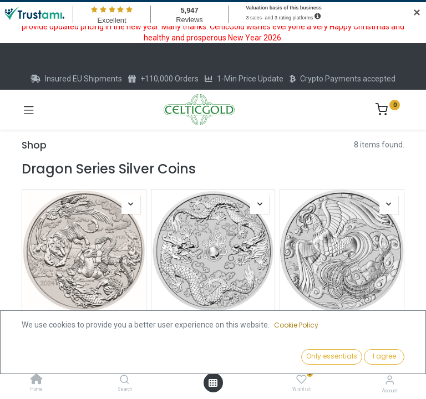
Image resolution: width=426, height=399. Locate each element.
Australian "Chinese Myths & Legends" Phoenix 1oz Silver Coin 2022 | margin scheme (342, 332)
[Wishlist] (301, 379)
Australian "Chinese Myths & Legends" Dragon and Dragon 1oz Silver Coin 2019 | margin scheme (213, 337)
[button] (326, 357)
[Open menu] (213, 383)
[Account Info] (389, 380)
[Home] (37, 380)
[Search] (124, 380)
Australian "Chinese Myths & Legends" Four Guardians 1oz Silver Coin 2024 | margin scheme (84, 337)
